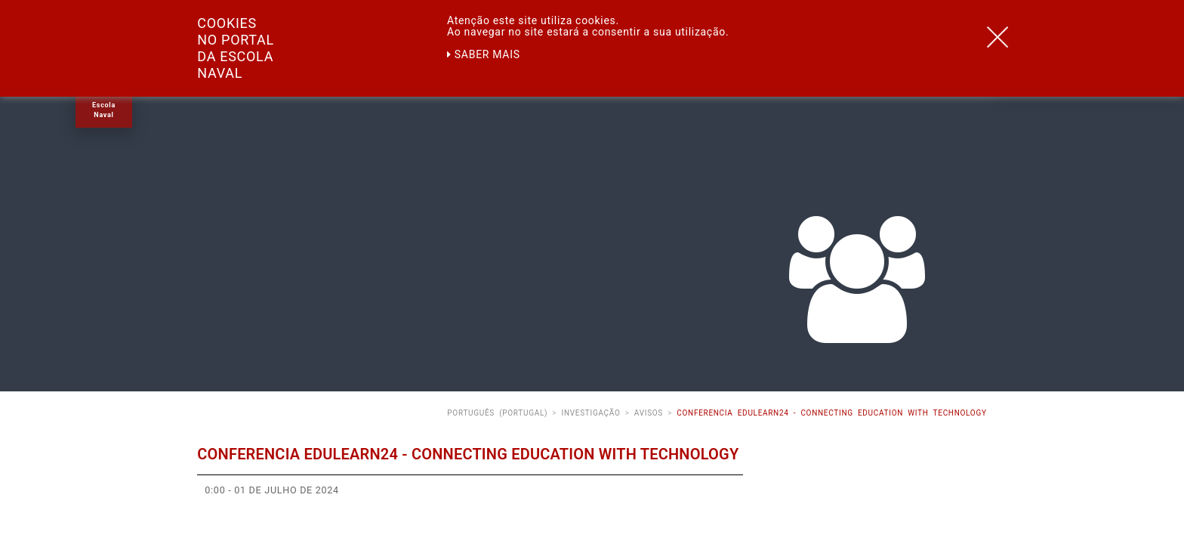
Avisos (648, 413)
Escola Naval (104, 110)
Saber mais (483, 54)
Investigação (590, 413)
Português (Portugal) (497, 413)
